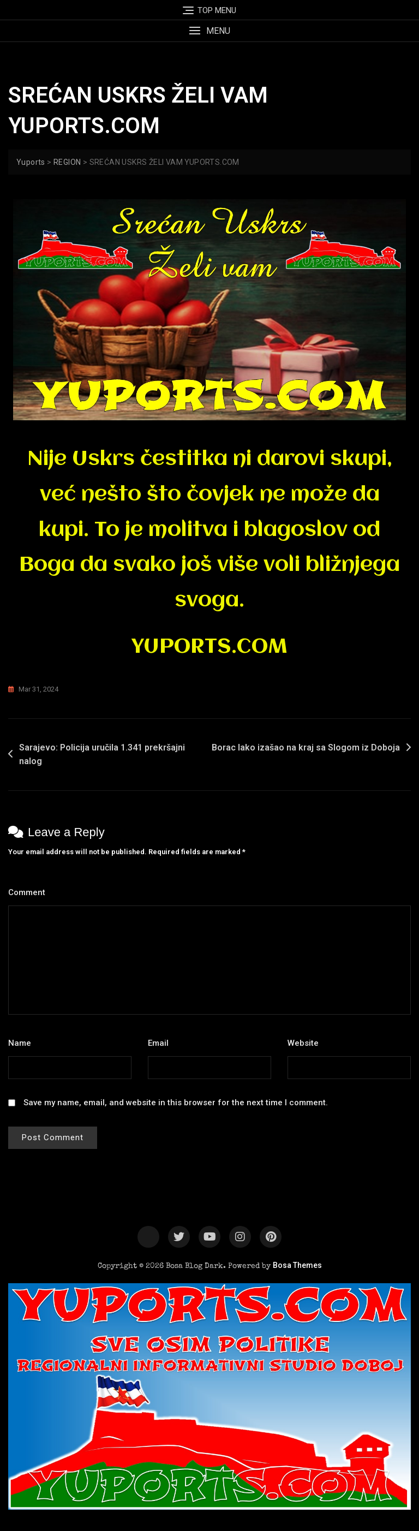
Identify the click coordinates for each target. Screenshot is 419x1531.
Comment (29, 892)
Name (22, 1043)
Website (303, 1043)
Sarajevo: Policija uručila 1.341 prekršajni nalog (102, 754)
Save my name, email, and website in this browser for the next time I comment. (175, 1102)
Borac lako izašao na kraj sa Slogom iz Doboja (306, 747)
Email (161, 1043)
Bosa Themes (297, 1265)
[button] (209, 31)
